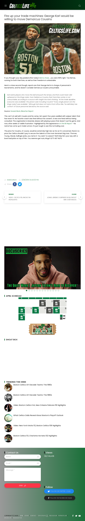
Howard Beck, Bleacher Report (22, 111)
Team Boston (17, 518)
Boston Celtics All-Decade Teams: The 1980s (32, 395)
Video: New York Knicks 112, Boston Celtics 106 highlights (37, 425)
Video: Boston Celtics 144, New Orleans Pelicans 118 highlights (39, 405)
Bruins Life (8, 518)
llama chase (44, 78)
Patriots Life (62, 516)
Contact (33, 516)
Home (21, 516)
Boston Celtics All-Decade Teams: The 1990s (32, 384)
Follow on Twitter (60, 491)
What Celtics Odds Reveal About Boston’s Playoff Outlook (38, 415)
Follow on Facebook (61, 498)
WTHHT (26, 516)
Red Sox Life (53, 516)
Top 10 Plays (42, 516)
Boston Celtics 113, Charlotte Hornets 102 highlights (35, 435)
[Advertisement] (42, 159)
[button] (15, 184)
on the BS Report (65, 123)
